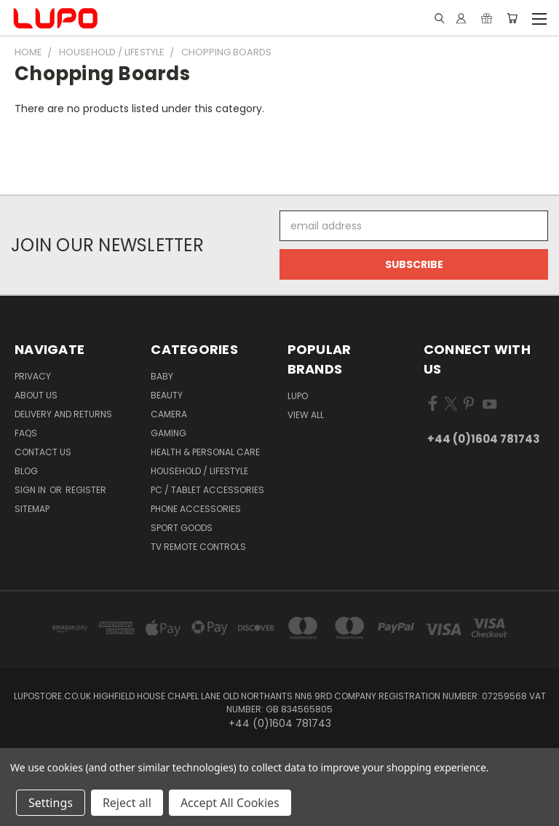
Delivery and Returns (63, 414)
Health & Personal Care (205, 452)
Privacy (33, 376)
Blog (26, 471)
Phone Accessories (196, 509)
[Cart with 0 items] (512, 18)
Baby (162, 376)
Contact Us (43, 452)
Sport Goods (182, 528)
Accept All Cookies (230, 803)
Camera (169, 414)
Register (86, 490)
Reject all (127, 803)
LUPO (298, 396)
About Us (36, 395)
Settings (50, 803)
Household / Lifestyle (199, 471)
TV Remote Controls (198, 546)
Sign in (31, 490)
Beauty (167, 395)
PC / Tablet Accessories (207, 490)
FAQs (26, 433)
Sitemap (32, 509)
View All (306, 415)
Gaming (168, 433)
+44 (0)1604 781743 (483, 439)
